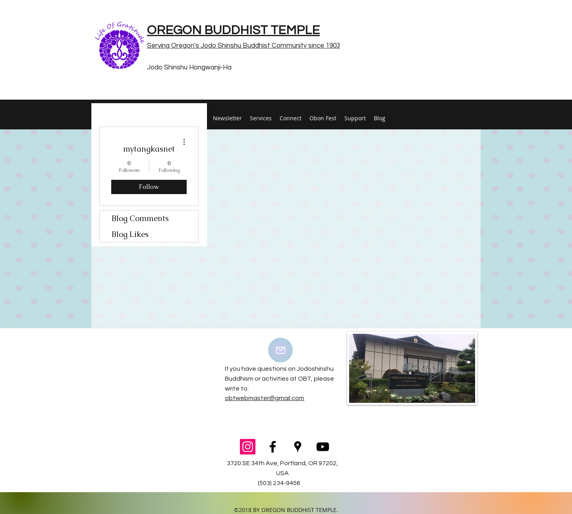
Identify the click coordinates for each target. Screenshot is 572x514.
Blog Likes (130, 234)
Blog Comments (140, 218)
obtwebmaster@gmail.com (264, 398)
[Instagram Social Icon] (247, 446)
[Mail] (280, 350)
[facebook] (272, 446)
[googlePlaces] (297, 446)
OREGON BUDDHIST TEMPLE (233, 30)
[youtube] (322, 446)
